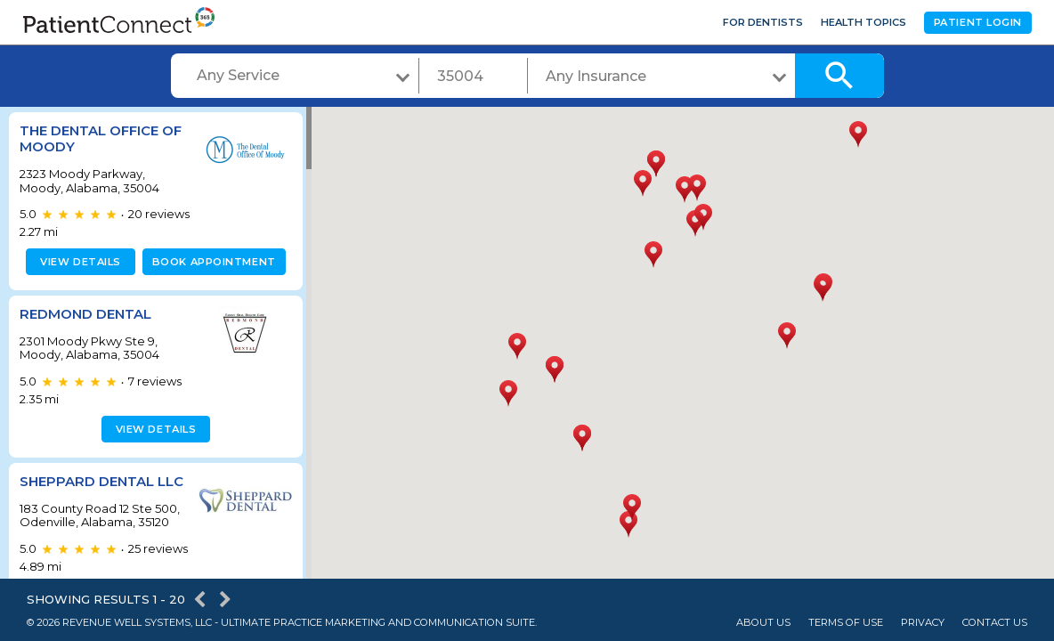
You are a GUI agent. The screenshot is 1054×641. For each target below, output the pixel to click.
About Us (763, 623)
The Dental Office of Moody (101, 138)
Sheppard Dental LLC (87, 489)
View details (77, 262)
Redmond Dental (85, 313)
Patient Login (978, 22)
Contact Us (994, 623)
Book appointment (210, 262)
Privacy (923, 623)
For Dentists (763, 22)
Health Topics (863, 22)
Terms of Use (845, 623)
